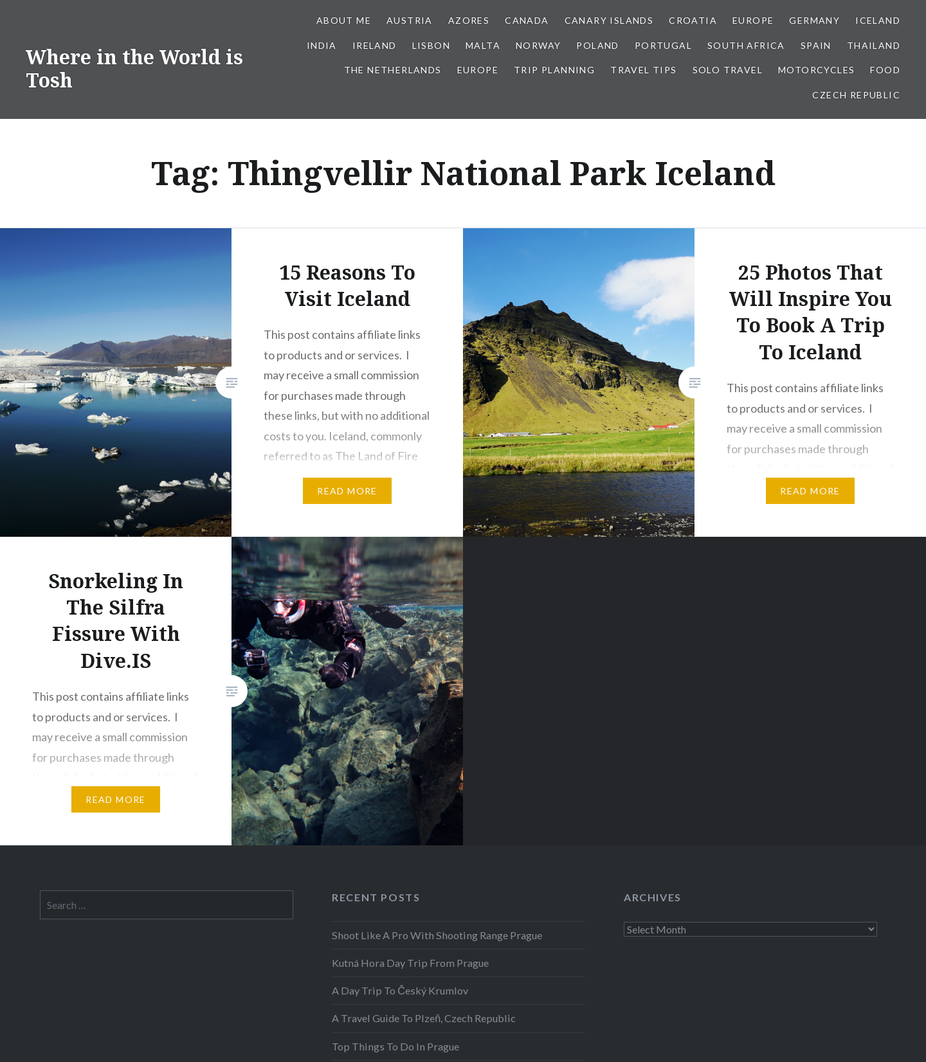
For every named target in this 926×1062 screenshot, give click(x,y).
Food (885, 69)
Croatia (693, 20)
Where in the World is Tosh (134, 68)
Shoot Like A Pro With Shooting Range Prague (437, 935)
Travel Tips (643, 69)
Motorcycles (816, 69)
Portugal (663, 45)
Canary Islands (609, 20)
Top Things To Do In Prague (395, 1046)
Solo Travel (728, 69)
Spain (816, 45)
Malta (483, 45)
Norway (538, 45)
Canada (527, 20)
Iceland (877, 20)
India (322, 45)
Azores (468, 20)
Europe (753, 20)
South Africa (746, 45)
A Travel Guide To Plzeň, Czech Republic (424, 1018)
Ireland (374, 45)
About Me (343, 20)
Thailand (873, 45)
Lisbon (431, 45)
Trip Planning (554, 69)
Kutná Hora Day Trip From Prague (410, 963)
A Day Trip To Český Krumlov (400, 990)
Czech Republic (856, 94)
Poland (597, 45)
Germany (814, 20)
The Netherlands (393, 69)
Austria (409, 20)
